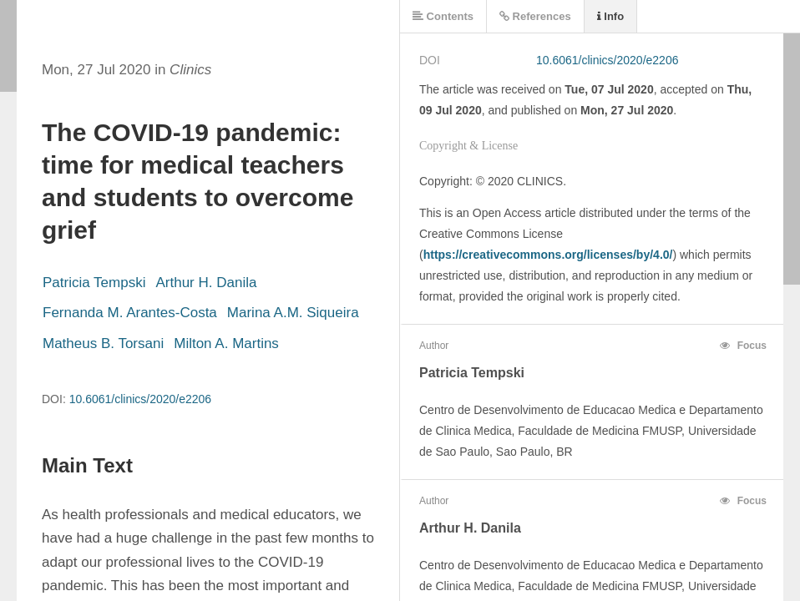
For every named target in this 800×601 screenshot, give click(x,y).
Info (610, 16)
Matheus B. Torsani (103, 343)
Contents (443, 16)
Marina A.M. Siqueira (293, 313)
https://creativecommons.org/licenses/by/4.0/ (548, 254)
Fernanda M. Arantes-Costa (130, 313)
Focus (743, 345)
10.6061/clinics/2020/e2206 (140, 399)
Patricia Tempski (94, 282)
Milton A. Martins (226, 343)
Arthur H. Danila (205, 282)
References (535, 16)
